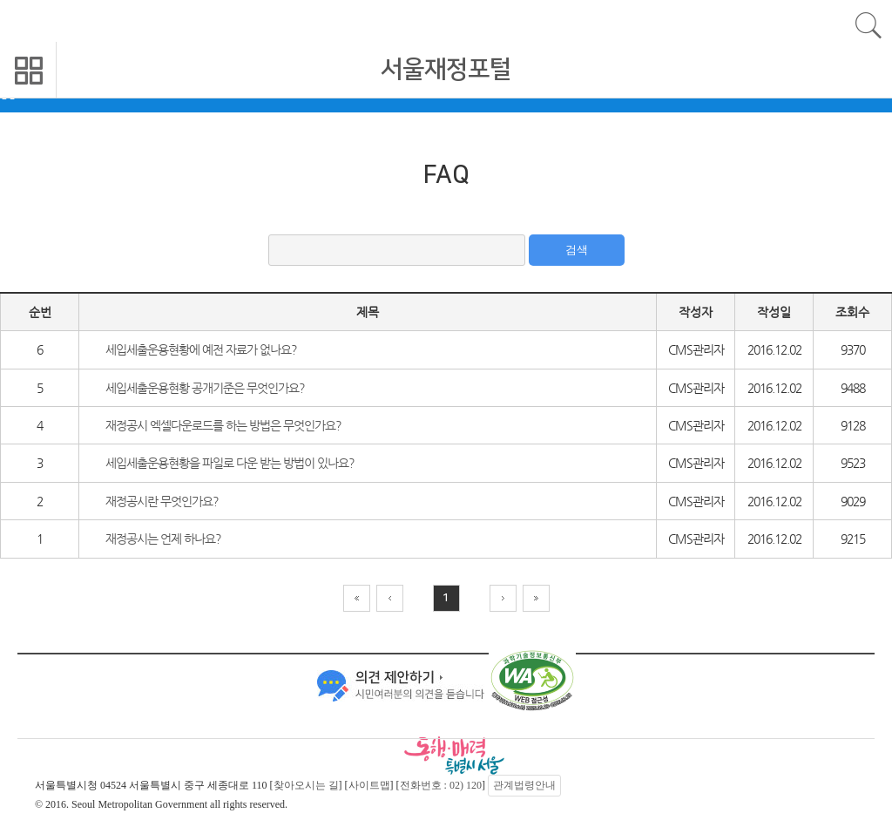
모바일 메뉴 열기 (28, 70)
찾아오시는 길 (306, 785)
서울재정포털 (446, 69)
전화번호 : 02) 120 (441, 785)
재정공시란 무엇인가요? (162, 501)
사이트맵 (369, 785)
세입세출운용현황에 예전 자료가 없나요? (201, 349)
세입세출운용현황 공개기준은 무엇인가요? (205, 388)
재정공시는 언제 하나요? (163, 539)
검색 (576, 249)
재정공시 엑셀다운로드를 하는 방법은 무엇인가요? (223, 425)
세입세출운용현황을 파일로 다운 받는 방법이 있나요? (230, 463)
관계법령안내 (524, 785)
